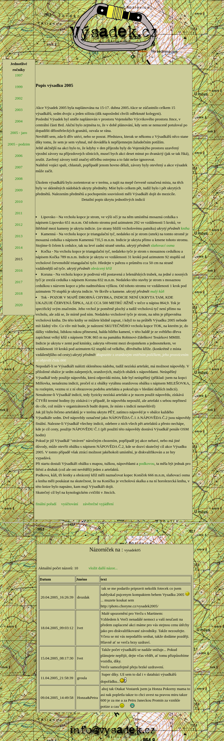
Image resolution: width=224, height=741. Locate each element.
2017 (19, 282)
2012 (19, 224)
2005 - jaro (18, 132)
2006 (19, 155)
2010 (19, 201)
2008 (19, 178)
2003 (19, 109)
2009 (19, 190)
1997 (19, 75)
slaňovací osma (163, 245)
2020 (19, 305)
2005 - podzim (19, 144)
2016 (19, 270)
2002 (19, 98)
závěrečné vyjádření (98, 504)
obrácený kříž (101, 268)
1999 (19, 86)
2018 (19, 293)
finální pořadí (46, 504)
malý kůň (157, 291)
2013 (19, 236)
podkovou (146, 463)
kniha (185, 228)
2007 (19, 167)
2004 (19, 121)
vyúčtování (69, 504)
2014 (19, 247)
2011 (19, 213)
